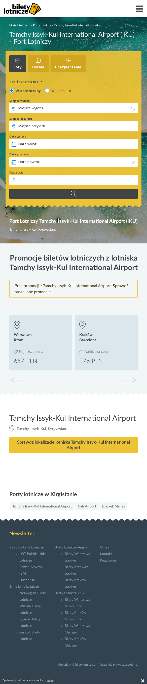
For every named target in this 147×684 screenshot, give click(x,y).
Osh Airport (87, 506)
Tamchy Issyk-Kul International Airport (42, 506)
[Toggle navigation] (139, 9)
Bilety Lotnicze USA (70, 593)
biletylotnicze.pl (19, 25)
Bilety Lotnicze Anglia (71, 547)
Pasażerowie (16, 172)
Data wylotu (17, 136)
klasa (12, 81)
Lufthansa (27, 580)
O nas (104, 547)
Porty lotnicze (42, 25)
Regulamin (108, 560)
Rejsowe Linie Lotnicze (26, 547)
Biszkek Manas (113, 506)
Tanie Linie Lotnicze (24, 586)
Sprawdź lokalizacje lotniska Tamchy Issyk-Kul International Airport (73, 445)
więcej (50, 680)
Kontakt (106, 554)
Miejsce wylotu (19, 101)
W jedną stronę (64, 90)
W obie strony (28, 90)
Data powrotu (19, 154)
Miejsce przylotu (20, 118)
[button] (129, 380)
